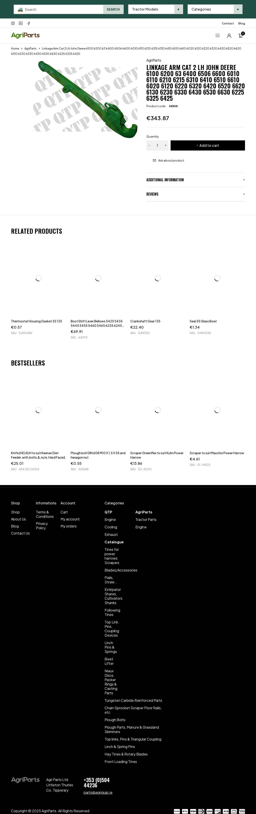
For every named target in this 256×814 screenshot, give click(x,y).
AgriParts (30, 48)
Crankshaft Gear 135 (145, 321)
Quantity (152, 136)
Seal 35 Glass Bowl (203, 321)
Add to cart (209, 145)
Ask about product (171, 160)
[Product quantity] (157, 145)
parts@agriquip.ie (98, 792)
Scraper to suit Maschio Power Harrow (217, 453)
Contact (228, 23)
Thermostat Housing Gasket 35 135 (36, 321)
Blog (241, 23)
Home (15, 48)
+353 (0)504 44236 (97, 782)
